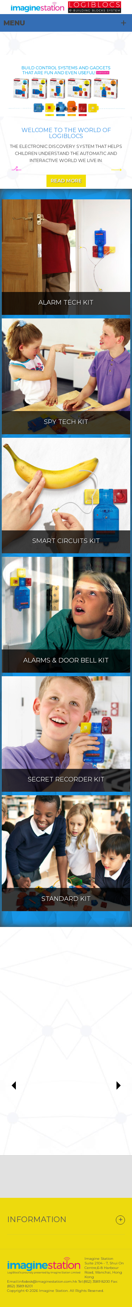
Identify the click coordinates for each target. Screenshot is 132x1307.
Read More (66, 181)
